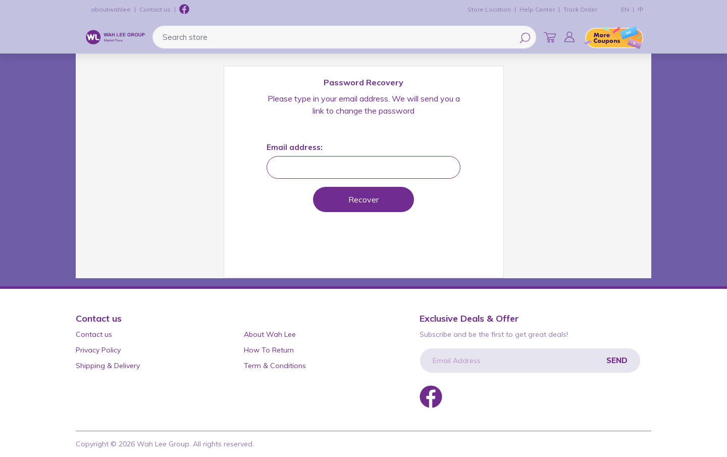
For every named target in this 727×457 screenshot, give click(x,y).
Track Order (580, 9)
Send (617, 360)
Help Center (537, 9)
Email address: (295, 147)
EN (625, 9)
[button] (569, 37)
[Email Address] (530, 360)
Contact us (155, 9)
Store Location (489, 9)
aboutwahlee (111, 9)
